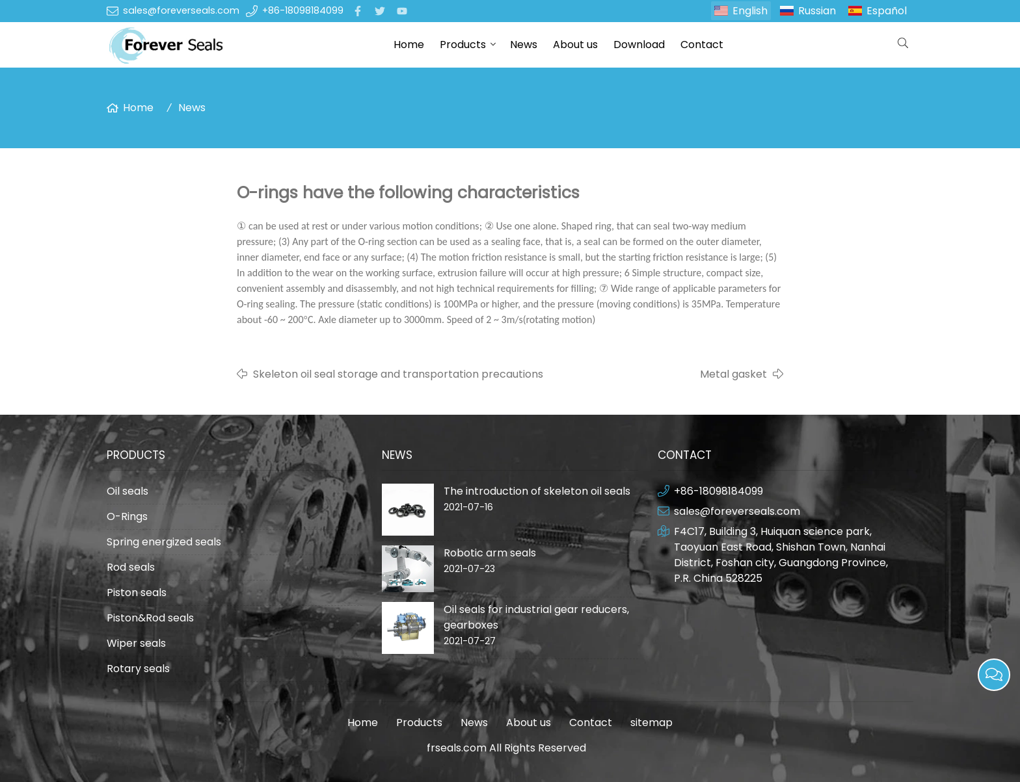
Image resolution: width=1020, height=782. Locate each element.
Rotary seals (138, 668)
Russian (817, 10)
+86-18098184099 (302, 10)
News (523, 44)
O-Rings (127, 516)
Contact (701, 44)
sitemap (651, 722)
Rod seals (131, 567)
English (750, 10)
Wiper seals (136, 643)
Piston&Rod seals (150, 617)
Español (886, 10)
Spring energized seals (164, 541)
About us (575, 44)
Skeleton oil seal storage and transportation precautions (398, 374)
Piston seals (137, 592)
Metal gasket (733, 374)
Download (639, 44)
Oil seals (127, 491)
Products (463, 44)
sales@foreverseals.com (181, 10)
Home (409, 44)
